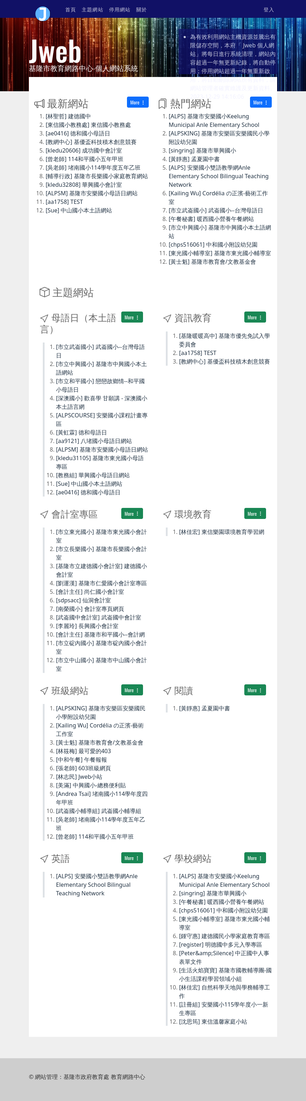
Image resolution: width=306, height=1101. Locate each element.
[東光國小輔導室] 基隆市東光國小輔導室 (220, 253)
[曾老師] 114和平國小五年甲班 (84, 159)
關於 (141, 9)
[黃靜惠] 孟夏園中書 (194, 159)
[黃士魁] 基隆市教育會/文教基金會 (212, 262)
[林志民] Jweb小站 (79, 777)
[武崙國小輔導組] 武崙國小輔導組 (98, 811)
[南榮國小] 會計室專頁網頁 (90, 609)
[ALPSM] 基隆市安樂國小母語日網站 (92, 193)
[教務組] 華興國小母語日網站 (93, 475)
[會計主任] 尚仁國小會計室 (90, 592)
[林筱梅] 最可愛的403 (83, 751)
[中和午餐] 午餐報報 (81, 759)
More (138, 102)
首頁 (70, 9)
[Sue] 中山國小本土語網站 (79, 210)
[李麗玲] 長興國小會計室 (87, 626)
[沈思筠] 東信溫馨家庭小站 (213, 1021)
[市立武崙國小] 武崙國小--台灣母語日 (216, 210)
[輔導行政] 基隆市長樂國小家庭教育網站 (97, 176)
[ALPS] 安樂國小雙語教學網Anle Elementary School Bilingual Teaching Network (219, 176)
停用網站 (120, 9)
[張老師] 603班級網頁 (83, 768)
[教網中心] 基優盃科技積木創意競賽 (91, 142)
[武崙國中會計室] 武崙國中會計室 (98, 617)
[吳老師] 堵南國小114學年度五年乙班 (93, 167)
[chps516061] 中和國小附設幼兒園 (213, 244)
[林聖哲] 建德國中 (68, 116)
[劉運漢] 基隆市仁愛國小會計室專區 (101, 583)
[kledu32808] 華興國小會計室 (84, 185)
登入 (269, 9)
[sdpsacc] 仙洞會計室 (83, 600)
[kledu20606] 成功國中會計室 (84, 150)
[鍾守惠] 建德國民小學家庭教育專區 (224, 936)
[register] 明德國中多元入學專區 (220, 944)
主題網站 (92, 9)
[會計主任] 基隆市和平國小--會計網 (100, 634)
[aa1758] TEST (64, 202)
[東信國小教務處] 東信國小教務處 (88, 125)
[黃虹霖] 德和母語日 (81, 432)
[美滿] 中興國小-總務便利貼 (91, 785)
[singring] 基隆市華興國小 (202, 150)
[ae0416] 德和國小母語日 (78, 133)
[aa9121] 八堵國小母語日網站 (94, 441)
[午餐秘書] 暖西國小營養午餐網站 (211, 219)
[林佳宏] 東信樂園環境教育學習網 (221, 532)
